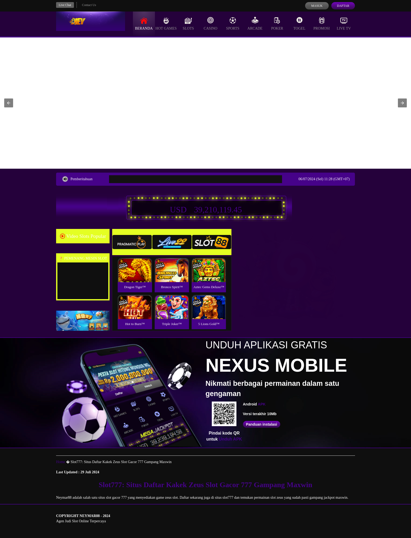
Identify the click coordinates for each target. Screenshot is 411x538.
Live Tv (344, 23)
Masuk (316, 6)
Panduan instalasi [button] (261, 424)
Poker (277, 23)
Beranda (144, 23)
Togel (299, 23)
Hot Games (166, 23)
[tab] (132, 242)
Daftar (343, 6)
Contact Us (89, 5)
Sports (233, 23)
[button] (8, 102)
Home (60, 462)
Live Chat (65, 5)
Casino (210, 23)
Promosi (321, 23)
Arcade (255, 23)
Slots (188, 23)
